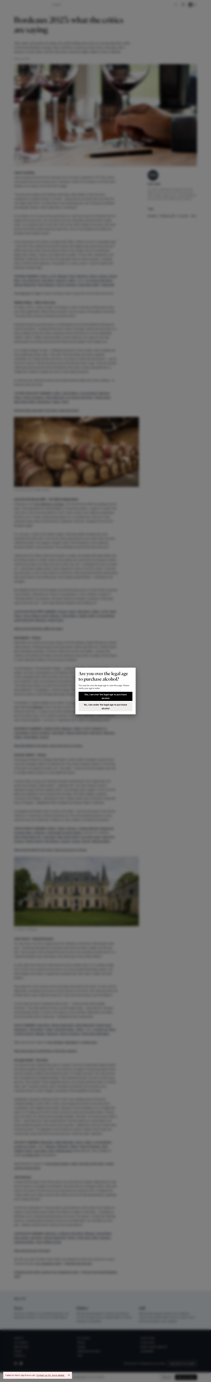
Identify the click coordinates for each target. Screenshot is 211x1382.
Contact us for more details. (50, 1375)
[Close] (69, 1375)
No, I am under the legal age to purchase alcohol (105, 706)
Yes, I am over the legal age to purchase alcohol (105, 696)
